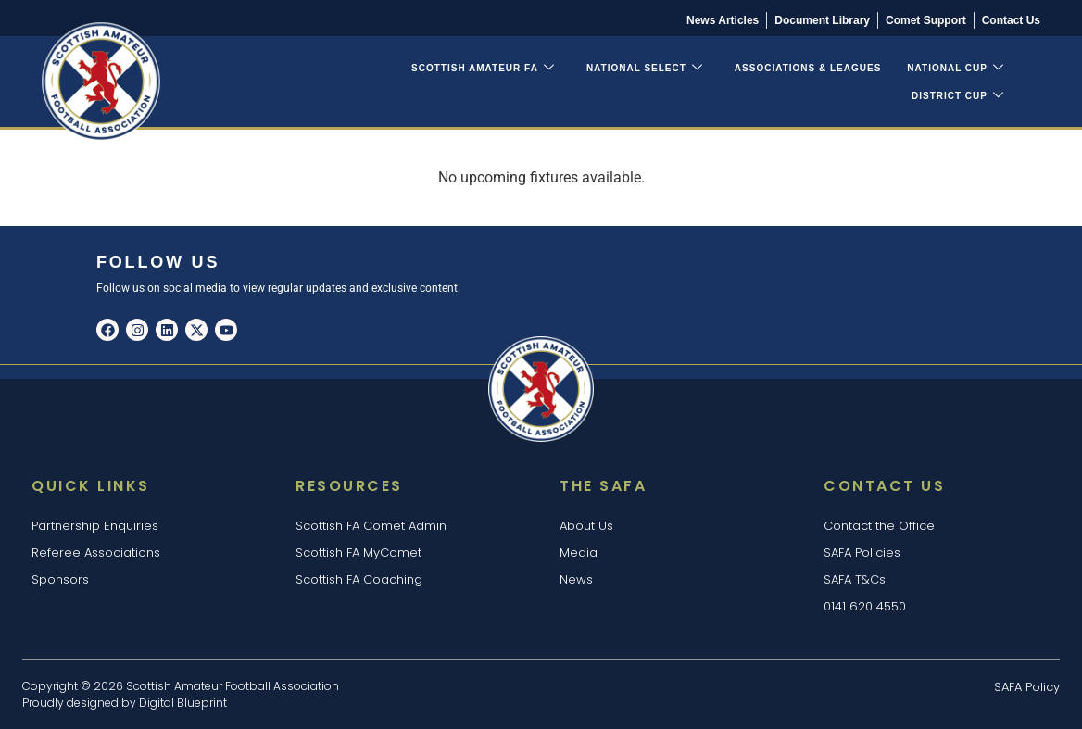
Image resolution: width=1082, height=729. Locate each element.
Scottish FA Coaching (359, 579)
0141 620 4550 (865, 606)
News (576, 579)
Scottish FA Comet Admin (371, 525)
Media (579, 552)
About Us (586, 525)
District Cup (958, 96)
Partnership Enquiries (94, 525)
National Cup (955, 68)
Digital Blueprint (183, 702)
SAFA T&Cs (855, 579)
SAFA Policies (862, 552)
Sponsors (60, 579)
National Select (644, 68)
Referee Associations (95, 552)
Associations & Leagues (808, 68)
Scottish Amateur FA (483, 68)
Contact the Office (879, 525)
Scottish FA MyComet (358, 552)
